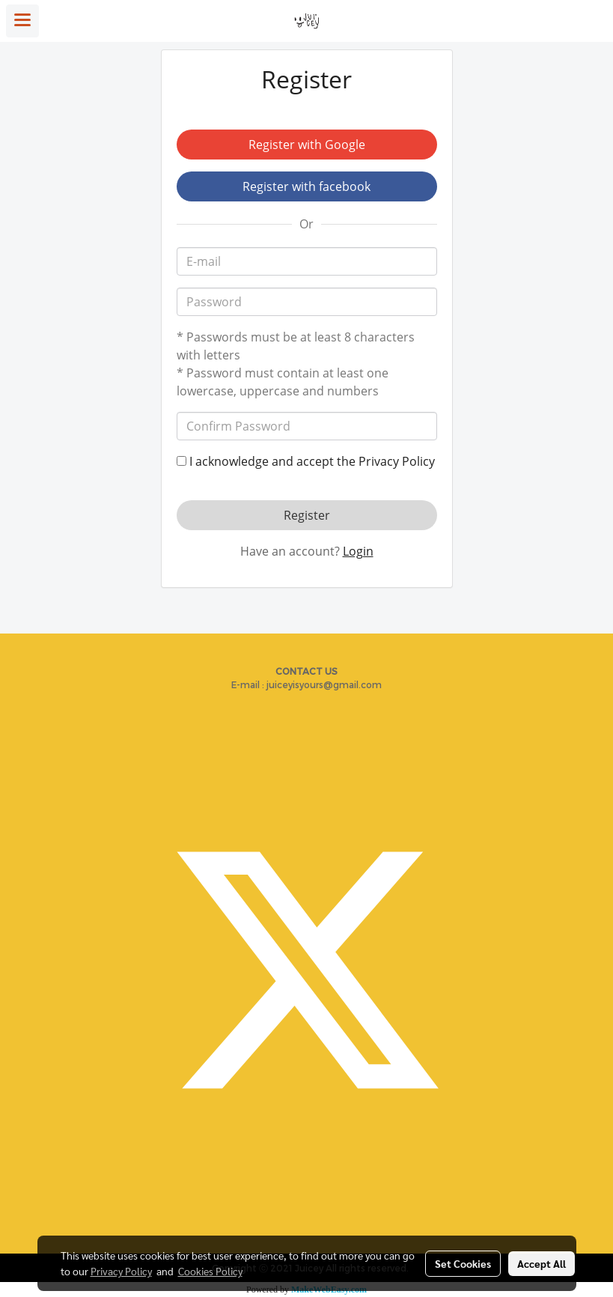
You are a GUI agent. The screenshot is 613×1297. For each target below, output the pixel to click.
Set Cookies (463, 1263)
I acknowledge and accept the (306, 461)
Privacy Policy (397, 461)
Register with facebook (306, 186)
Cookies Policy (210, 1271)
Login (358, 551)
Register (307, 515)
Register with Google (306, 144)
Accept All (541, 1263)
